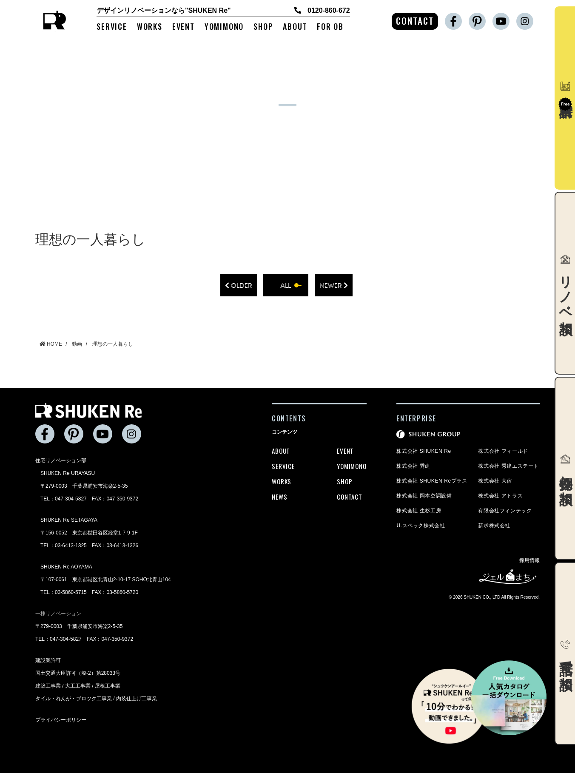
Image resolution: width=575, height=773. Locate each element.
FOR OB (330, 27)
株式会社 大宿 (495, 481)
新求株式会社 (494, 526)
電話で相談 (565, 653)
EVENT (183, 27)
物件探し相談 (565, 468)
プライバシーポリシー (60, 720)
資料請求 (565, 96)
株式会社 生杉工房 (418, 511)
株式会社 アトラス (500, 496)
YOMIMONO (224, 27)
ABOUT (295, 27)
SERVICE (112, 27)
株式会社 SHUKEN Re (423, 451)
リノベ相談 (565, 283)
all (285, 285)
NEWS (279, 496)
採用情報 (529, 560)
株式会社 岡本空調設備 (424, 496)
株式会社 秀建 (413, 466)
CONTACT (415, 20)
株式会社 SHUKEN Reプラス (431, 481)
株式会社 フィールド (503, 451)
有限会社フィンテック (505, 511)
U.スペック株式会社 (420, 526)
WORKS (149, 27)
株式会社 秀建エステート (508, 466)
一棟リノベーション (58, 614)
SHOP (263, 27)
